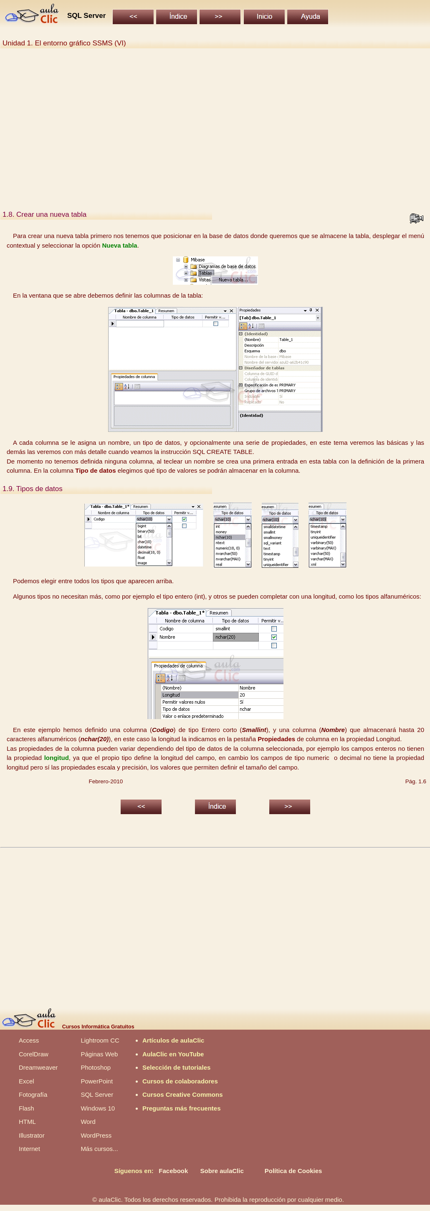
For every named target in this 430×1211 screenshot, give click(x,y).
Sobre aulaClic (222, 1170)
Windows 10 (98, 1108)
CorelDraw (33, 1054)
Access (29, 1040)
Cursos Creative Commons (182, 1094)
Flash (26, 1108)
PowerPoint (97, 1081)
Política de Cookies (293, 1170)
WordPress (96, 1135)
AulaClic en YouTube (173, 1054)
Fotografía (33, 1094)
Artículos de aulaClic (173, 1040)
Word (88, 1121)
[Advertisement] (231, 136)
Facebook (173, 1170)
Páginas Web (99, 1054)
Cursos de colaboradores (180, 1081)
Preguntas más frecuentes (181, 1108)
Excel (26, 1081)
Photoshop (96, 1067)
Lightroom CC (100, 1040)
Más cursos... (99, 1148)
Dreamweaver (38, 1067)
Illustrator (32, 1135)
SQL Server (97, 1094)
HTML (27, 1121)
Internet (29, 1148)
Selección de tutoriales (176, 1067)
